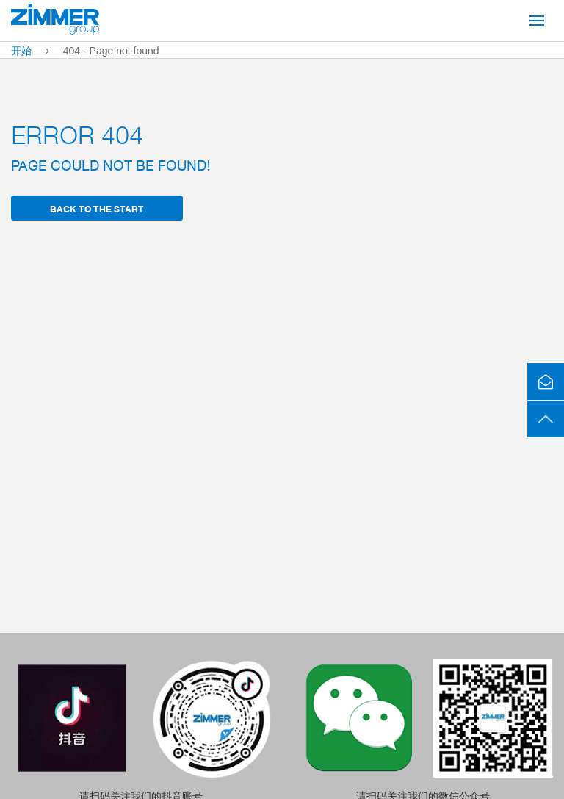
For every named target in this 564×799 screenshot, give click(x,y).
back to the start (97, 208)
